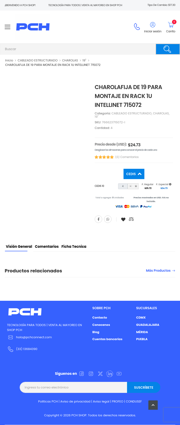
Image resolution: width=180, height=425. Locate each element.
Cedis (131, 174)
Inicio (9, 60)
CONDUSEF (134, 401)
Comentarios (47, 246)
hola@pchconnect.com (34, 337)
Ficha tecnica (73, 246)
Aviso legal (101, 401)
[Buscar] (168, 49)
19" (84, 60)
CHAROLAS (70, 60)
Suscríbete (143, 387)
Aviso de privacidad (75, 401)
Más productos (158, 271)
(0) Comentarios (127, 157)
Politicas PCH (48, 401)
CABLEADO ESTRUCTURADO (38, 60)
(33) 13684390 (26, 349)
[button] (153, 405)
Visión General (19, 246)
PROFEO (117, 401)
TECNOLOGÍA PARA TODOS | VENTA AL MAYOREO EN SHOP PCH (44, 327)
